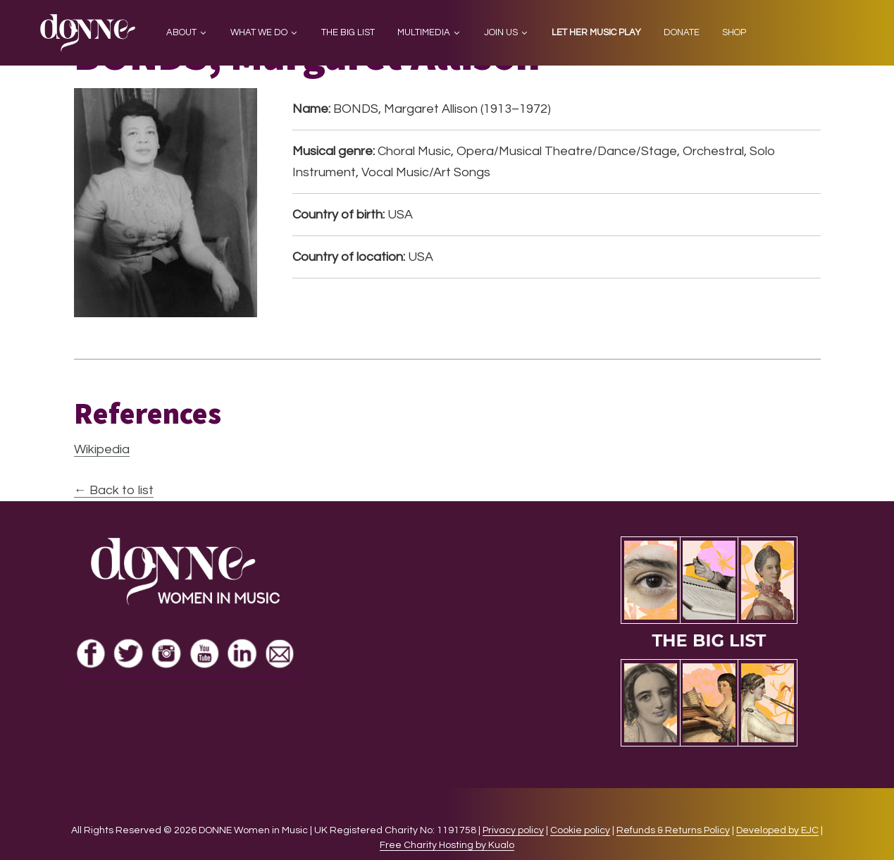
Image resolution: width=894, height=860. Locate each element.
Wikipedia (102, 449)
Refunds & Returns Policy (673, 830)
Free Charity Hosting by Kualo (447, 845)
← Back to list (114, 490)
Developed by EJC (777, 830)
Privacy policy (513, 830)
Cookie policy (580, 830)
